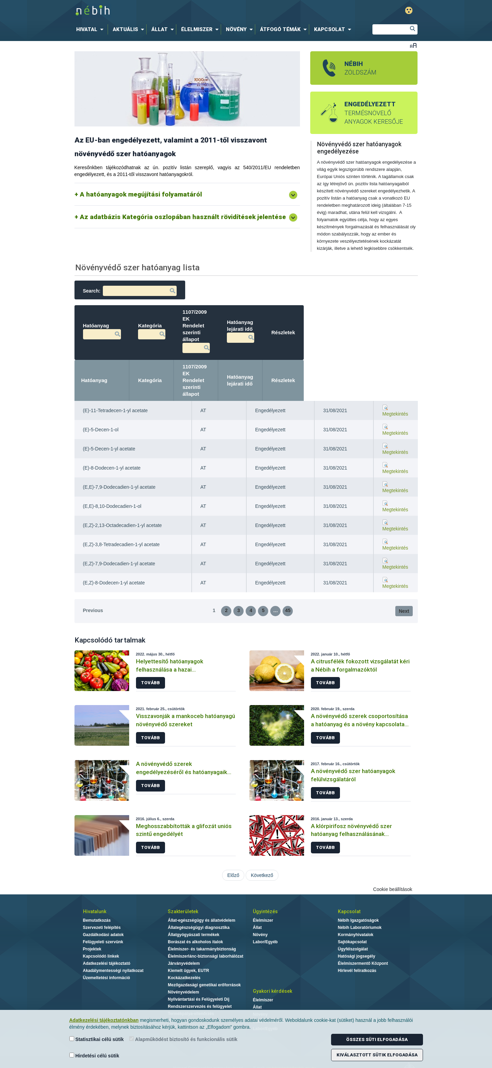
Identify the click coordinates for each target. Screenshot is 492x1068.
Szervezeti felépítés (102, 900)
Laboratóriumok (268, 994)
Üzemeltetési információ (106, 950)
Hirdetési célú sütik (94, 1055)
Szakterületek (183, 884)
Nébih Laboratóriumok (360, 900)
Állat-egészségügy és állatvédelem (201, 893)
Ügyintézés (265, 884)
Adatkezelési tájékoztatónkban (104, 1020)
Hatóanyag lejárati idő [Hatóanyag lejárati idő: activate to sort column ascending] (337, 359)
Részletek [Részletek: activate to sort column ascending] (397, 360)
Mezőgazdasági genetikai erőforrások (204, 957)
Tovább (150, 655)
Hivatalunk (94, 884)
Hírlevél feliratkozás (357, 943)
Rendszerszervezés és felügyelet (200, 979)
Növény (260, 907)
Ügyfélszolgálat (353, 921)
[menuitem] (91, 29)
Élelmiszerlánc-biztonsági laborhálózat (205, 929)
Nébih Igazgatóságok (358, 893)
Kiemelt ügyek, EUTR (188, 943)
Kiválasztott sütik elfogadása (377, 1054)
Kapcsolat (349, 884)
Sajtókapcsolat (352, 914)
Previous (93, 583)
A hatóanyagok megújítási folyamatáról (141, 194)
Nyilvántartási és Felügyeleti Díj (198, 972)
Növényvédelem (183, 964)
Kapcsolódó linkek (101, 929)
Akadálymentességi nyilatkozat (113, 943)
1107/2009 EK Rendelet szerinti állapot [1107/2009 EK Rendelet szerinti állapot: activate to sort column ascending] (277, 359)
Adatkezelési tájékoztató (107, 936)
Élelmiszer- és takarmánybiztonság (202, 921)
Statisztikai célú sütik (96, 1039)
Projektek (92, 921)
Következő (262, 848)
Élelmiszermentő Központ (363, 936)
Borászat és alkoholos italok (195, 914)
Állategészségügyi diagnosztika (199, 900)
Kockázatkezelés (184, 950)
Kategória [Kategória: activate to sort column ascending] (212, 360)
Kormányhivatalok (355, 907)
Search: (130, 291)
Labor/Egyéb (265, 914)
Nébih (175, 10)
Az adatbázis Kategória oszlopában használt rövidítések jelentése (183, 217)
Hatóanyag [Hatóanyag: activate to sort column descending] (94, 360)
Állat (257, 900)
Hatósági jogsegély (356, 929)
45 (288, 583)
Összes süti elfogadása (377, 1039)
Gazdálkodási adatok (103, 907)
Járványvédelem (184, 936)
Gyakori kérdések (272, 963)
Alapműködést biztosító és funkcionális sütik (183, 1039)
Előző (233, 848)
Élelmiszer (263, 893)
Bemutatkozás (97, 893)
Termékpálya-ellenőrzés (191, 986)
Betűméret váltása (413, 45)
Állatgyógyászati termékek (193, 907)
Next (404, 583)
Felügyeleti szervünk (103, 914)
